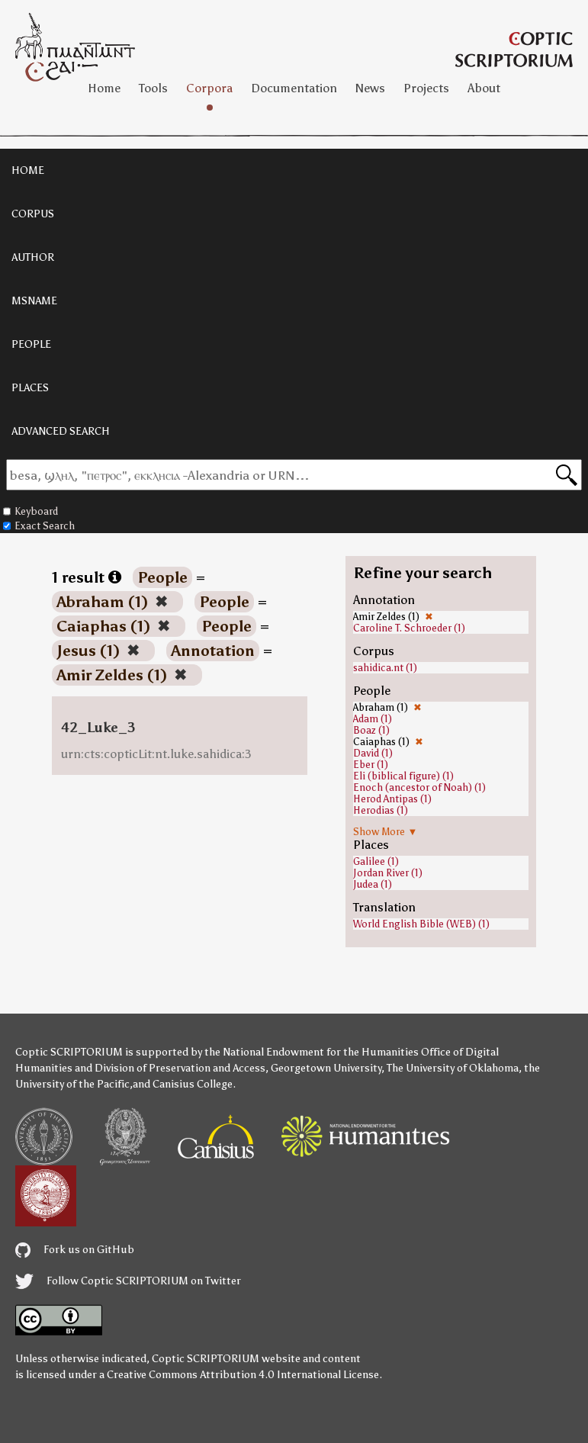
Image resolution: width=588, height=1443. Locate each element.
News (370, 88)
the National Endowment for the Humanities (311, 1052)
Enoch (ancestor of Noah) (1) (419, 787)
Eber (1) (370, 764)
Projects (426, 88)
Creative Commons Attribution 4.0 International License (243, 1374)
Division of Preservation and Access (180, 1068)
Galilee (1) (376, 861)
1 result (86, 577)
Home (104, 88)
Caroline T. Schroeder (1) (409, 628)
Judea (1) (372, 884)
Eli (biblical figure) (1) (403, 776)
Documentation (294, 88)
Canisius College (193, 1084)
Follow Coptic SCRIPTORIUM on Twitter (128, 1280)
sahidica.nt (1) (385, 667)
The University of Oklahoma (453, 1068)
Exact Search (39, 525)
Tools (153, 88)
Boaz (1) (371, 730)
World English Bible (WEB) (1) (421, 924)
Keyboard (30, 511)
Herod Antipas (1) (392, 799)
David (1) (373, 753)
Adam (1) (372, 719)
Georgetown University (326, 1068)
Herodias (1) (380, 810)
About (484, 88)
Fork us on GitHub (74, 1249)
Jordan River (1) (388, 873)
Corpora (209, 88)
